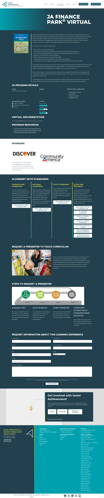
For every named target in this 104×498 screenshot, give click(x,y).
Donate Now (83, 4)
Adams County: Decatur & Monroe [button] (88, 440)
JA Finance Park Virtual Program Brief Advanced (27, 128)
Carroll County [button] (85, 444)
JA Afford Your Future (75, 92)
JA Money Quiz (73, 97)
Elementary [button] (63, 436)
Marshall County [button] (85, 467)
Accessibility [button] (37, 494)
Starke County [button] (85, 480)
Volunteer (62, 411)
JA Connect (72, 94)
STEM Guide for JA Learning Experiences (25, 132)
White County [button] (85, 487)
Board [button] (41, 437)
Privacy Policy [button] (29, 494)
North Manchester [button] (86, 474)
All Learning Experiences (83, 212)
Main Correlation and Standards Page (21, 206)
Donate (52, 411)
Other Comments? (17, 365)
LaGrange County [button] (86, 464)
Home (45, 4)
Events (68, 4)
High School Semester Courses (83, 226)
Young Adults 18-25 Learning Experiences (82, 235)
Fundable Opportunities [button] (88, 430)
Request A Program (75, 411)
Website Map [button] (44, 494)
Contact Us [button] (7, 439)
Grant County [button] (85, 455)
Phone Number (58, 345)
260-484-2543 (8, 441)
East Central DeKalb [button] (86, 449)
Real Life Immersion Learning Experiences (82, 231)
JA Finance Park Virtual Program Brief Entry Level (27, 130)
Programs (60, 4)
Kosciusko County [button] (86, 462)
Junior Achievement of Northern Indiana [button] (87, 436)
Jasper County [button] (85, 460)
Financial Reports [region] (86, 432)
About (52, 4)
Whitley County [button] (85, 488)
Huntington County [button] (86, 458)
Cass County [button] (84, 446)
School (14, 358)
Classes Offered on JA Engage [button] (48, 432)
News (74, 4)
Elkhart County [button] (85, 451)
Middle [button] (62, 437)
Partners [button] (84, 428)
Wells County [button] (84, 485)
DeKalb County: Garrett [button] (87, 448)
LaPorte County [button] (85, 465)
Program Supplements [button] (66, 430)
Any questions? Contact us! (55, 419)
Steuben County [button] (85, 481)
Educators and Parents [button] (68, 428)
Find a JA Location (86, 490)
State (54, 351)
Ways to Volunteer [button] (44, 430)
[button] (54, 4)
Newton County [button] (85, 471)
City (13, 351)
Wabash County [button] (85, 483)
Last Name (56, 338)
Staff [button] (40, 436)
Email (14, 345)
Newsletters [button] (42, 443)
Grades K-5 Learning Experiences (83, 217)
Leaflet (88, 424)
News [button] (41, 445)
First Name (15, 338)
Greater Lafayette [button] (86, 456)
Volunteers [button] (43, 428)
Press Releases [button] (43, 441)
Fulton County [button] (85, 453)
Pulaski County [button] (85, 476)
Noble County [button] (85, 472)
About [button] (41, 434)
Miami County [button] (85, 469)
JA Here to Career (74, 95)
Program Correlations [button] (66, 432)
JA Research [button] (42, 439)
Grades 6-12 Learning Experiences (82, 221)
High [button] (61, 439)
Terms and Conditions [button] (19, 494)
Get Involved (96, 4)
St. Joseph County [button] (86, 478)
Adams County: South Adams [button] (89, 442)
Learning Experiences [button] (67, 434)
